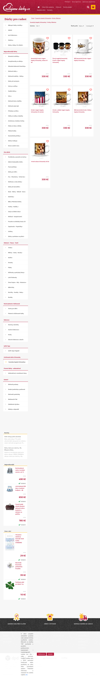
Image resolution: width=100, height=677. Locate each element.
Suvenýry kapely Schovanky (43, 18)
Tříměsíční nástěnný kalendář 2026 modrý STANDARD (19, 539)
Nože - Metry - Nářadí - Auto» (17, 192)
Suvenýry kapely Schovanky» (17, 362)
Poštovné (58, 7)
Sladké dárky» (12, 91)
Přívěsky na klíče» (13, 111)
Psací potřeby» (12, 167)
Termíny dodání (67, 7)
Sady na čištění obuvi (14, 212)
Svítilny (10, 231)
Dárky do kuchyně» (13, 81)
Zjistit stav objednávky (89, 2)
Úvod (32, 18)
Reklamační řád (12, 399)
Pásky (10, 267)
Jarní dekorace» (12, 35)
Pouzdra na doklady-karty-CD (16, 221)
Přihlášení (67, 2)
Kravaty (10, 262)
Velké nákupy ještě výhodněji (12, 437)
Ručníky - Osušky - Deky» (15, 292)
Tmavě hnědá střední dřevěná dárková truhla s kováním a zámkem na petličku (20, 509)
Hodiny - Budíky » (13, 207)
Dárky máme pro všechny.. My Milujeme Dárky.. (12, 449)
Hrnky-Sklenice (56, 18)
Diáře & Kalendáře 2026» (15, 162)
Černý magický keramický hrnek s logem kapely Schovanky (60, 60)
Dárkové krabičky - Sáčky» (16, 76)
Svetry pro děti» (13, 308)
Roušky (10, 297)
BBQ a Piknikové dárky (14, 202)
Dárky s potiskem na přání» (16, 236)
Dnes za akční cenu (13, 146)
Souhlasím (50, 654)
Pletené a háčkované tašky (16, 313)
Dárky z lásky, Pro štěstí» (15, 45)
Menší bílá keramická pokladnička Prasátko (18, 566)
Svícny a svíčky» (13, 86)
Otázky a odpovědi (13, 409)
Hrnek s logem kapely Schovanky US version (37, 111)
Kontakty (49, 10)
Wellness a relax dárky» (15, 182)
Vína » (10, 96)
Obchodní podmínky (14, 394)
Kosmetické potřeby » (14, 136)
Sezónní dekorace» (13, 330)
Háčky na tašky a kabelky (15, 116)
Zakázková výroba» (14, 404)
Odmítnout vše (41, 654)
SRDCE (10, 30)
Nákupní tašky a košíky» (15, 25)
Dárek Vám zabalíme (48, 7)
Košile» (10, 257)
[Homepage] (37, 7)
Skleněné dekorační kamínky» (17, 66)
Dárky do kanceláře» (14, 187)
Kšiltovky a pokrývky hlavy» (16, 272)
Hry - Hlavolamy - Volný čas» (16, 177)
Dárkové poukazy (13, 384)
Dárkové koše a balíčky (14, 101)
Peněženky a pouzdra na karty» (17, 157)
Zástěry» (10, 40)
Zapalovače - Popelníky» (15, 226)
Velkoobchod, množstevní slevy (17, 373)
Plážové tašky (12, 131)
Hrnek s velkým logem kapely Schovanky (61, 111)
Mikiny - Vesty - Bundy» (15, 253)
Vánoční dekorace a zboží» (16, 339)
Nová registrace (76, 2)
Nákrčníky (11, 287)
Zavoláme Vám (41, 10)
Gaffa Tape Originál (13, 351)
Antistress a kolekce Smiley (16, 121)
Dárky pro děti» (12, 172)
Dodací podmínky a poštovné (16, 389)
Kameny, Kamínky (13, 325)
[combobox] (81, 26)
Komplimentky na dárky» (15, 61)
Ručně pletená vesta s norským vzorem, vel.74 (20, 470)
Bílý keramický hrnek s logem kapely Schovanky (82, 59)
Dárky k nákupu (12, 141)
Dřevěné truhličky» (13, 56)
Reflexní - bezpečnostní (15, 216)
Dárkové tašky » (13, 71)
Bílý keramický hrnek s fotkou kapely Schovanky (82, 111)
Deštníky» (11, 197)
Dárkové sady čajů (13, 106)
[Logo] (16, 7)
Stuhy (10, 335)
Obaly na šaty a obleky (14, 126)
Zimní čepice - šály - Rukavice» (17, 282)
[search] (88, 7)
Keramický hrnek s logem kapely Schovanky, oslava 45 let (39, 60)
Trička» (10, 248)
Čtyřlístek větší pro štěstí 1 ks (19, 583)
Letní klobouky (12, 277)
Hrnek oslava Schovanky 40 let (40, 161)
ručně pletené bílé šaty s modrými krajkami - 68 (20, 488)
